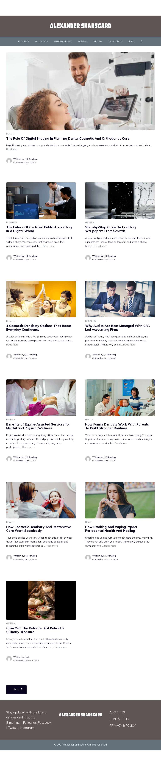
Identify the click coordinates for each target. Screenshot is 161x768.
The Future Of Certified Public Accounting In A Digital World (39, 229)
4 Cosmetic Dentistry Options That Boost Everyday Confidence (38, 327)
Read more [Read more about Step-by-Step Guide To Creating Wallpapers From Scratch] (101, 246)
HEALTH (98, 41)
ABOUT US (117, 712)
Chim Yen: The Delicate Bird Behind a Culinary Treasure (35, 630)
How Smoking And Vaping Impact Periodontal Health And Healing (111, 529)
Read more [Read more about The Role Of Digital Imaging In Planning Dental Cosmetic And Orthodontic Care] (12, 149)
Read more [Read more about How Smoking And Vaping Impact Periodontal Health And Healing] (110, 545)
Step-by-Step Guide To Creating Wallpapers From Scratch (110, 229)
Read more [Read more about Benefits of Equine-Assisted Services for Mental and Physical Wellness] (28, 447)
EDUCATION (41, 41)
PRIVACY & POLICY (122, 725)
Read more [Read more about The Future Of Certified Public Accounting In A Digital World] (49, 246)
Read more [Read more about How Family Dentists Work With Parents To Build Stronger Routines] (121, 443)
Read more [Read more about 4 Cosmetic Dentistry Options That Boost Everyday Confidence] (12, 344)
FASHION (82, 41)
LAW (131, 41)
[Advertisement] (76, 7)
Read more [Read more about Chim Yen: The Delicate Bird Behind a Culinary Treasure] (61, 647)
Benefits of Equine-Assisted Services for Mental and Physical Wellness (38, 426)
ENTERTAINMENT (63, 41)
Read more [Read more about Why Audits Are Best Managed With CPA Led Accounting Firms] (129, 344)
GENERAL (90, 222)
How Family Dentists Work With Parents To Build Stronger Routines (117, 426)
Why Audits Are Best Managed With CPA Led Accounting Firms (117, 327)
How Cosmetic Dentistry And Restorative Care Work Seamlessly (38, 529)
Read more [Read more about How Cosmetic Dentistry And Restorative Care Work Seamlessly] (52, 545)
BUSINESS (23, 41)
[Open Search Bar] (141, 41)
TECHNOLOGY (115, 41)
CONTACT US (119, 719)
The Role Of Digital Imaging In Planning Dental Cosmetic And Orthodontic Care (68, 138)
